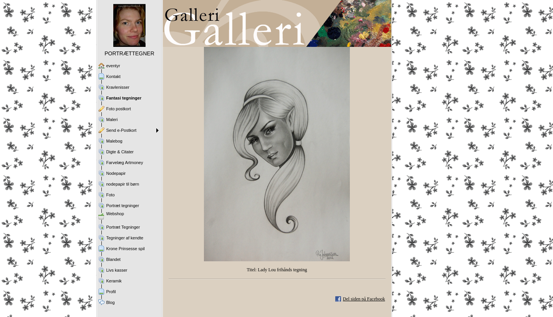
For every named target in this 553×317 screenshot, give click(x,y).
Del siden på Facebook (364, 299)
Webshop (115, 213)
